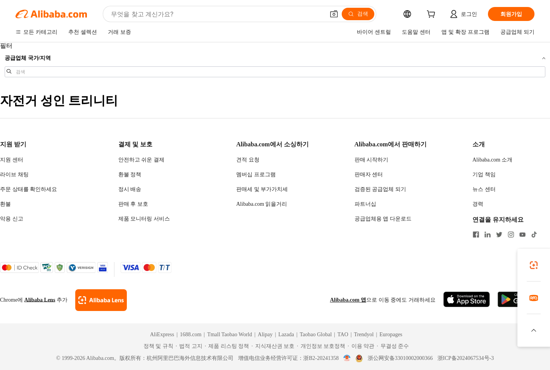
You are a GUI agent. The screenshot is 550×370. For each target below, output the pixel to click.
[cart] (432, 15)
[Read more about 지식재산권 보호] (272, 346)
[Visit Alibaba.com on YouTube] (522, 235)
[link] (533, 265)
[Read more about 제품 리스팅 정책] (227, 346)
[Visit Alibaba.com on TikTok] (534, 235)
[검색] (358, 14)
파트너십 (365, 204)
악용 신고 (11, 219)
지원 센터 (11, 160)
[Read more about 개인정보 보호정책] (321, 346)
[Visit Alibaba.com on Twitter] (499, 235)
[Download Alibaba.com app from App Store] (466, 300)
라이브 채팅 (14, 174)
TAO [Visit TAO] (342, 334)
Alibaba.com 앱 (348, 300)
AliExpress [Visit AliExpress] (162, 334)
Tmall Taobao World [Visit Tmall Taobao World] (229, 334)
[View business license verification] (347, 358)
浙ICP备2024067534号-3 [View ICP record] (466, 358)
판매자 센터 (369, 174)
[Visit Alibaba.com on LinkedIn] (487, 235)
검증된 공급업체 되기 (380, 189)
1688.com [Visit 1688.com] (191, 334)
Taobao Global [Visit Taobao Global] (316, 334)
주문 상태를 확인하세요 (28, 189)
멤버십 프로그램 (256, 174)
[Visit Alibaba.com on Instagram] (510, 235)
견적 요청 (247, 160)
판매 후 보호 (133, 204)
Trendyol (364, 334)
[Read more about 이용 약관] (361, 346)
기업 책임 (484, 174)
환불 (5, 204)
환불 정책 (130, 174)
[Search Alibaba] (217, 14)
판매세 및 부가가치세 (262, 189)
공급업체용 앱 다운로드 (383, 219)
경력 (477, 204)
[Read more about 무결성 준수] (393, 346)
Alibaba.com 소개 (492, 160)
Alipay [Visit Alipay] (265, 334)
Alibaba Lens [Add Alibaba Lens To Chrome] (39, 300)
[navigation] (275, 63)
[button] (334, 14)
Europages (390, 334)
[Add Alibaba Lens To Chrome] (101, 300)
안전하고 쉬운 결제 (141, 160)
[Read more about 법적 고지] (189, 346)
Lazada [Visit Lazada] (286, 334)
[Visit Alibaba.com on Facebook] (475, 235)
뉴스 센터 (484, 189)
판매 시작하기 (372, 160)
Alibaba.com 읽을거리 (261, 204)
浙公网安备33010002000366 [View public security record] (400, 358)
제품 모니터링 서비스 (144, 219)
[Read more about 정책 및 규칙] (157, 346)
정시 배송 (130, 189)
